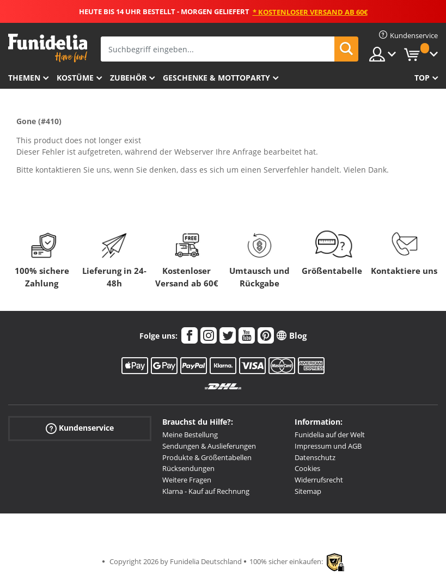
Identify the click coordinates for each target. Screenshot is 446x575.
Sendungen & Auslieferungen (209, 446)
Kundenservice (80, 428)
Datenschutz (315, 457)
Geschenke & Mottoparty (216, 77)
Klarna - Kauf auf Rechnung (205, 491)
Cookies (307, 468)
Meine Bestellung (190, 434)
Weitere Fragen (186, 480)
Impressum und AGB (328, 446)
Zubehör (128, 77)
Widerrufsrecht (319, 480)
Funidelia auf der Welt (330, 434)
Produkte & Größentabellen (207, 457)
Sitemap (308, 491)
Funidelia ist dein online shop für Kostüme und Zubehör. (47, 48)
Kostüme (75, 77)
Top (422, 77)
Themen (24, 77)
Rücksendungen (188, 468)
